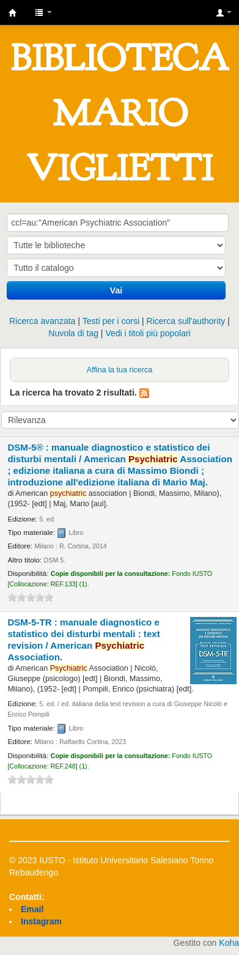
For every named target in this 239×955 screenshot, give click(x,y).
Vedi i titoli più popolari (147, 333)
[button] (43, 12)
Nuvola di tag (73, 333)
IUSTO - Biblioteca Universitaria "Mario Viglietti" (13, 13)
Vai (116, 290)
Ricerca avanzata (42, 321)
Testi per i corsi (111, 321)
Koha (229, 943)
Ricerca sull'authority (186, 321)
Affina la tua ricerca (120, 370)
